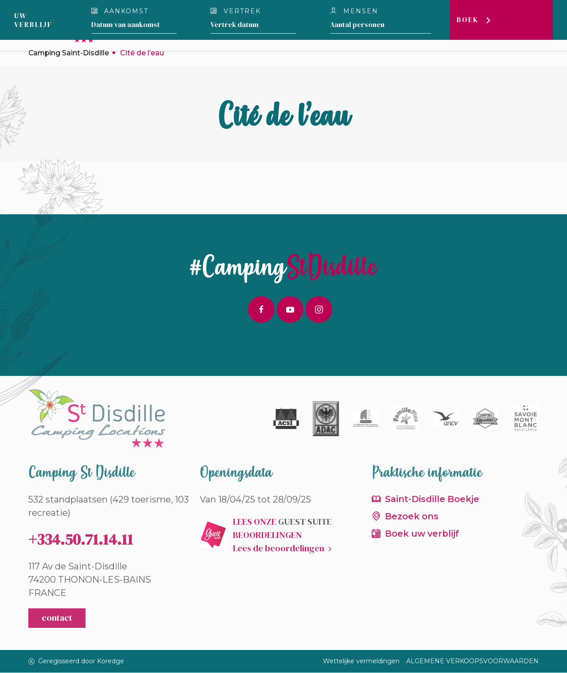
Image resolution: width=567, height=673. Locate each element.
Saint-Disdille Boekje (433, 499)
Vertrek (236, 11)
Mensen (354, 11)
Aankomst (120, 11)
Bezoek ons (412, 517)
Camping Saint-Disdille (69, 53)
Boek (468, 20)
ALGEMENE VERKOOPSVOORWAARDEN (472, 661)
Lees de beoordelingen (278, 548)
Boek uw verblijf (423, 534)
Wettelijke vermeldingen (361, 661)
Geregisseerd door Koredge (76, 661)
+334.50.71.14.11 (80, 539)
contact (57, 618)
